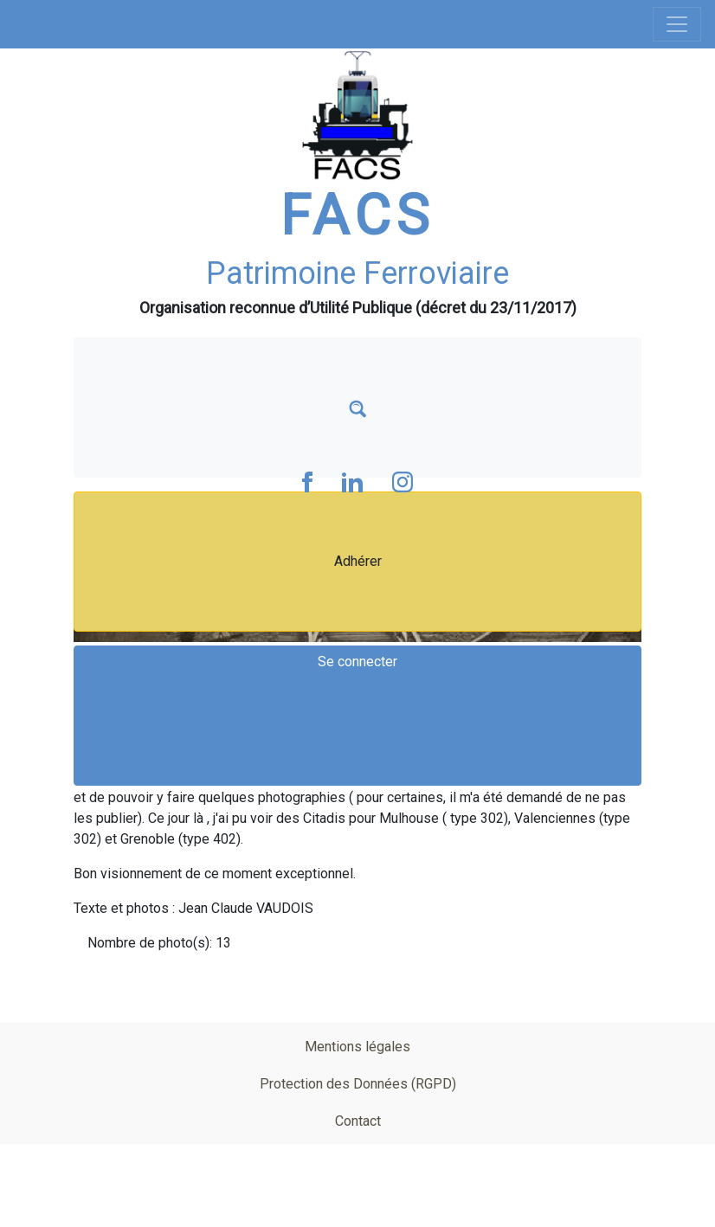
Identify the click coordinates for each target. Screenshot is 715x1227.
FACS (357, 215)
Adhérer (358, 561)
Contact (358, 1121)
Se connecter (357, 661)
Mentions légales (357, 1046)
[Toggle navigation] (677, 24)
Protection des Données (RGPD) (358, 1084)
